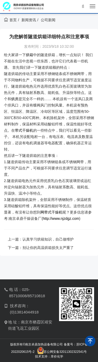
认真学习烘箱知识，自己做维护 (48, 239)
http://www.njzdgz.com (61, 218)
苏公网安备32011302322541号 (65, 352)
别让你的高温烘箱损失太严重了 (48, 248)
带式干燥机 (24, 130)
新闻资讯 (28, 20)
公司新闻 (48, 20)
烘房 (15, 99)
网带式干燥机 (51, 212)
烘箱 (29, 55)
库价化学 (57, 356)
